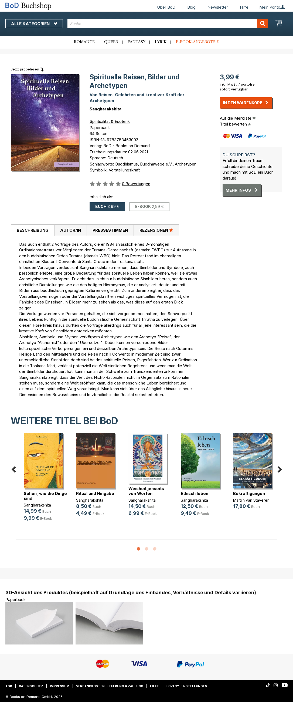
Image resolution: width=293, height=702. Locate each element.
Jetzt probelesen (25, 69)
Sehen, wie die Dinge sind (45, 496)
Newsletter (217, 7)
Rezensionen (156, 230)
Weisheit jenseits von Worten (146, 491)
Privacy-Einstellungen (186, 686)
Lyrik (160, 42)
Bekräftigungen (249, 493)
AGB (8, 686)
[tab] (32, 230)
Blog (191, 7)
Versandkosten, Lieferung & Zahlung (109, 686)
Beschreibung (33, 230)
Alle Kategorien (34, 23)
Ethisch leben (194, 493)
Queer (111, 42)
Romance (84, 42)
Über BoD (166, 7)
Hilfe (244, 7)
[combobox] (167, 23)
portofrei (248, 84)
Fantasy (136, 42)
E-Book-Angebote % (197, 42)
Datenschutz (31, 686)
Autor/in (70, 230)
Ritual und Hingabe (95, 493)
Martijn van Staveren (251, 500)
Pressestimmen (110, 230)
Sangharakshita (105, 109)
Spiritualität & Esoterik (110, 121)
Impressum (59, 686)
